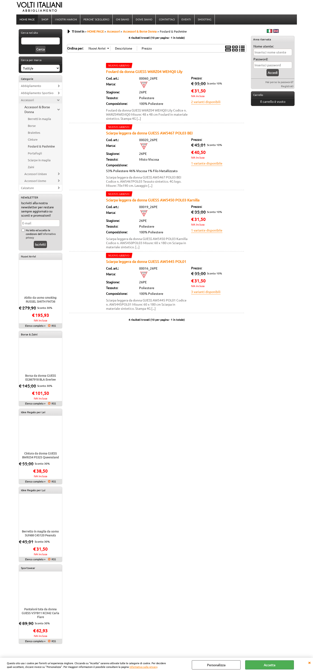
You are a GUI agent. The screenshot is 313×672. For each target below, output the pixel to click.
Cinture (32, 140)
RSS (54, 326)
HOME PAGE (27, 19)
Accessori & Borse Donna (37, 109)
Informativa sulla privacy (143, 667)
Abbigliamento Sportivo (37, 93)
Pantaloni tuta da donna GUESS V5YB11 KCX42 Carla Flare (40, 613)
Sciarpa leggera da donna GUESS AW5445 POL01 (146, 261)
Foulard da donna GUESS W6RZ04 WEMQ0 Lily (144, 72)
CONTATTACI (167, 19)
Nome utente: (263, 47)
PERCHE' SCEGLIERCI (96, 19)
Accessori (27, 100)
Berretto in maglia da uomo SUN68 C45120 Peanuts (40, 534)
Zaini (31, 167)
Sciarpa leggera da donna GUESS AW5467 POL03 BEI (149, 133)
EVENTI (186, 19)
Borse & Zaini (29, 335)
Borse (32, 126)
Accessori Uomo (35, 181)
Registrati (287, 86)
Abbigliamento (31, 86)
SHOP (44, 19)
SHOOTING (204, 19)
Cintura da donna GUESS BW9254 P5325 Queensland (40, 456)
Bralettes (34, 133)
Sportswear (28, 568)
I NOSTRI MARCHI (66, 19)
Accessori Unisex (35, 174)
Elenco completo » (35, 326)
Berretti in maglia (39, 119)
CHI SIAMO (122, 19)
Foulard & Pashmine (41, 147)
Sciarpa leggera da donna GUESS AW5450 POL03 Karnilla (152, 200)
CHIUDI (309, 662)
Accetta (269, 665)
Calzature (27, 188)
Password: (260, 59)
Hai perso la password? (279, 82)
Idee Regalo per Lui (33, 490)
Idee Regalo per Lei (33, 412)
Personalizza (216, 665)
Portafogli (35, 154)
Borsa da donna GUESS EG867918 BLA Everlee (40, 378)
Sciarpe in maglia (39, 160)
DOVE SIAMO (144, 19)
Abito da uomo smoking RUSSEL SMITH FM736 (40, 300)
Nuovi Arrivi (28, 257)
